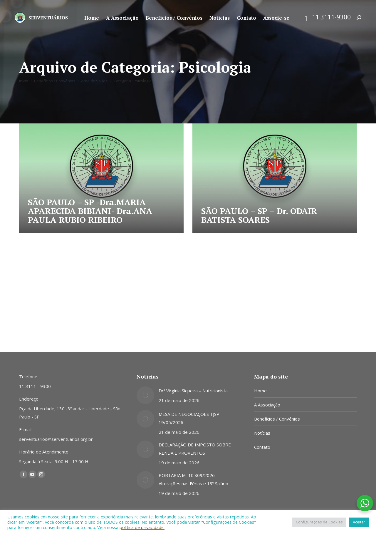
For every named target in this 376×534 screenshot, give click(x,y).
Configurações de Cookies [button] (319, 522)
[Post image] (145, 395)
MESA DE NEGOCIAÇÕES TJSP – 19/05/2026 (191, 418)
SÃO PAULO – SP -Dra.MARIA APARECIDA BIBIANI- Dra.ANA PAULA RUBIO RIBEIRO (90, 211)
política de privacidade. (142, 527)
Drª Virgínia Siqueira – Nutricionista (193, 391)
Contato (262, 447)
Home (260, 391)
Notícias (262, 433)
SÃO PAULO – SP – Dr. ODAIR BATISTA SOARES (259, 215)
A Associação (267, 405)
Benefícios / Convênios (277, 419)
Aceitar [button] (359, 522)
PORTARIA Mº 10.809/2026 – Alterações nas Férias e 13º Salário (193, 479)
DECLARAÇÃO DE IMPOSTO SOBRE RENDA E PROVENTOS (195, 449)
